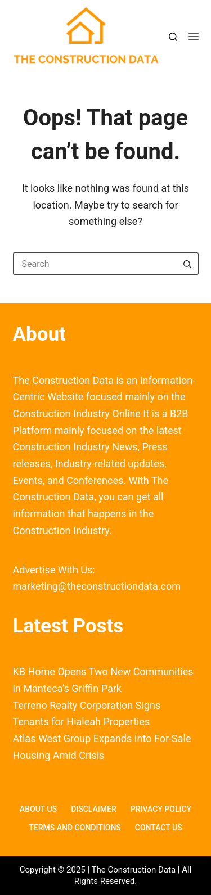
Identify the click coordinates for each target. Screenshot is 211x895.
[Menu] (193, 36)
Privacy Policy (161, 808)
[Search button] (187, 263)
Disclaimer (93, 808)
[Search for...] (94, 263)
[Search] (173, 37)
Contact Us (158, 827)
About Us (38, 808)
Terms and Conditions (74, 827)
